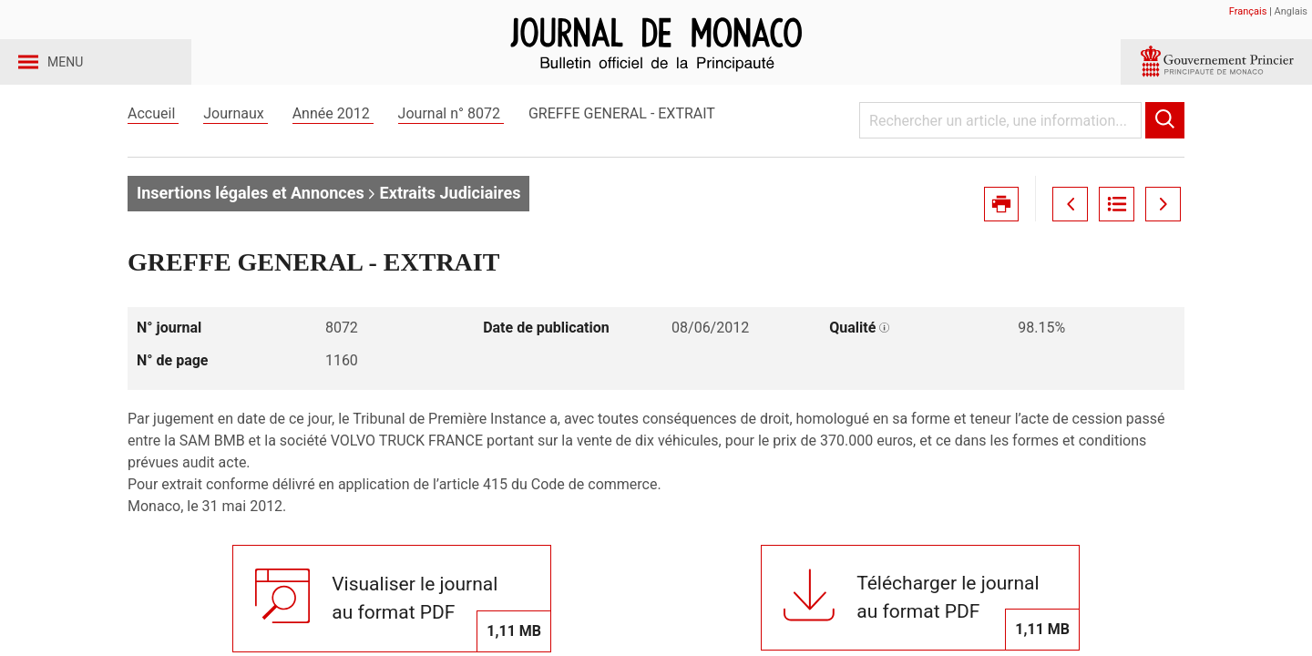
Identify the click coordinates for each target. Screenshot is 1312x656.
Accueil (153, 144)
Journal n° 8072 (451, 144)
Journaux (235, 144)
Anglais (1291, 11)
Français (1248, 11)
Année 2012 (333, 144)
